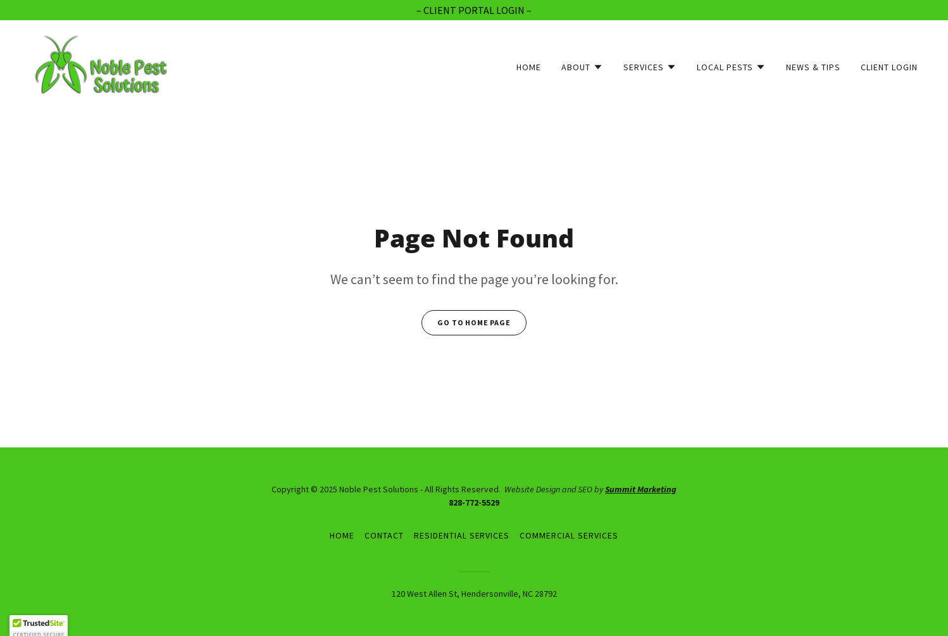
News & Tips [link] (813, 67)
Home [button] (342, 535)
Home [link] (528, 67)
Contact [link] (384, 535)
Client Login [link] (889, 67)
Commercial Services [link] (569, 535)
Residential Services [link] (462, 535)
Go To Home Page (474, 322)
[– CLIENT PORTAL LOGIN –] (474, 10)
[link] (101, 64)
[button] (582, 67)
